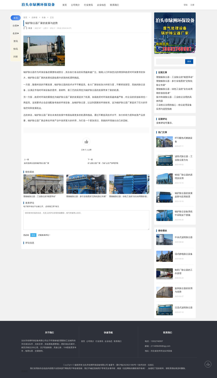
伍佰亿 (151, 364)
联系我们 (114, 4)
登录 (33, 238)
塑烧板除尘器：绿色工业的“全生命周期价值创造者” (131, 196)
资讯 (15, 41)
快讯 (15, 48)
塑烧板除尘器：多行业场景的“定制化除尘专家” (86, 196)
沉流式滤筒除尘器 (184, 307)
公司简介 (75, 4)
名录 (15, 33)
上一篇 (26, 159)
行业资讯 (88, 4)
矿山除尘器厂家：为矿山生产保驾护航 (103, 163)
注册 (192, 4)
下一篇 (90, 159)
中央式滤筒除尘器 (184, 237)
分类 (15, 25)
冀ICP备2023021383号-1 (127, 364)
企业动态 (101, 4)
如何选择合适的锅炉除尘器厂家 (36, 163)
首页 (64, 4)
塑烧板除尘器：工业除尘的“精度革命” (39, 196)
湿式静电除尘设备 (184, 253)
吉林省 (34, 17)
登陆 (186, 4)
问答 (15, 56)
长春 (44, 17)
